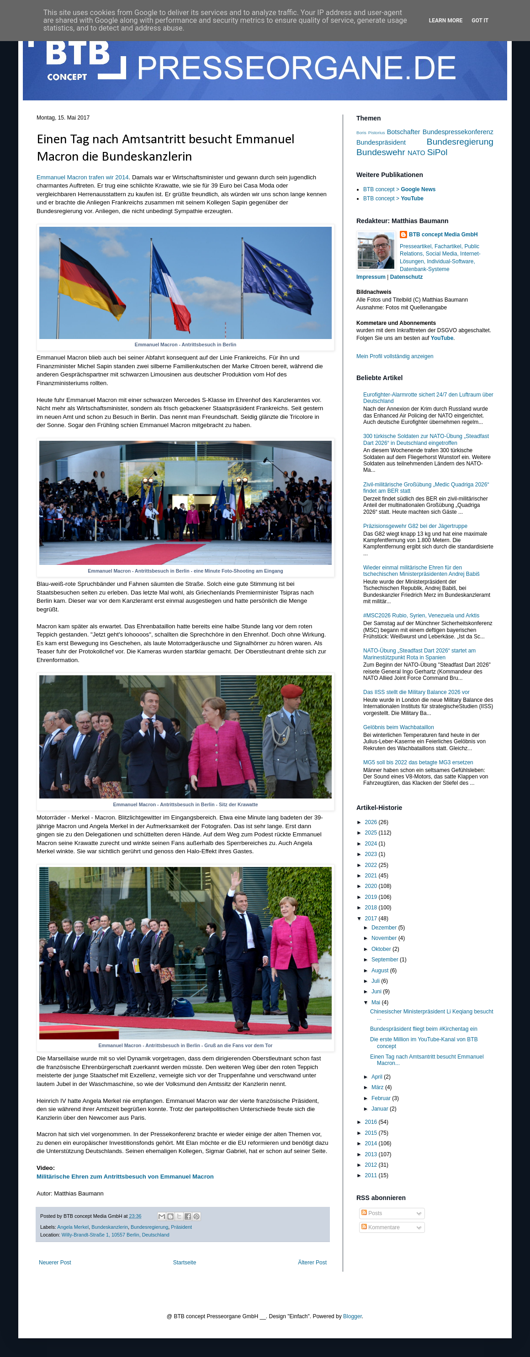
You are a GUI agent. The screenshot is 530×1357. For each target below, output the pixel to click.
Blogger (352, 1316)
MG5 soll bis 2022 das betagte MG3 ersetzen (418, 762)
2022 (372, 865)
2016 (372, 1122)
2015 (372, 1133)
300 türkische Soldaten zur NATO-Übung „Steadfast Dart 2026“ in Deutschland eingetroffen (426, 439)
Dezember (384, 927)
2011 (372, 1175)
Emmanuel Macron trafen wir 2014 (83, 177)
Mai (376, 1002)
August (380, 970)
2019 (372, 897)
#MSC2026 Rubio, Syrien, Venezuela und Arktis (421, 615)
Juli (376, 981)
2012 (372, 1165)
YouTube (442, 338)
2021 (372, 875)
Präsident (181, 1227)
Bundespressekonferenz (458, 132)
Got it (480, 20)
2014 (372, 1143)
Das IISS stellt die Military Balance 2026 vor (416, 692)
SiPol (437, 152)
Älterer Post (312, 1262)
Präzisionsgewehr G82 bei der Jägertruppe (415, 526)
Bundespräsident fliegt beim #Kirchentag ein (423, 1029)
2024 (372, 843)
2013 (372, 1154)
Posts (371, 1213)
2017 (372, 918)
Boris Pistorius (370, 132)
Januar (380, 1109)
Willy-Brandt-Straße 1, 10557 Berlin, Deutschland (116, 1234)
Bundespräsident (381, 142)
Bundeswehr (380, 152)
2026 (372, 822)
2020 (372, 886)
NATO (416, 153)
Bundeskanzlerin (109, 1227)
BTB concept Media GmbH (443, 234)
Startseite (184, 1262)
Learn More (446, 20)
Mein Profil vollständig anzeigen (395, 356)
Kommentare (380, 1227)
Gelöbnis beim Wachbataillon (398, 727)
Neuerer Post (55, 1262)
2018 (372, 907)
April (377, 1077)
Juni (377, 991)
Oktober (381, 949)
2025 (372, 833)
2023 (372, 854)
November (384, 938)
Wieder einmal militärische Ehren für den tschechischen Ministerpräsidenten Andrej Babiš (421, 570)
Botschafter (403, 132)
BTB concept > (399, 189)
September (385, 959)
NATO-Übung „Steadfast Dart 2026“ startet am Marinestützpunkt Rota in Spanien (419, 653)
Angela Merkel (73, 1227)
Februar (381, 1098)
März (378, 1087)
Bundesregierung (149, 1227)
